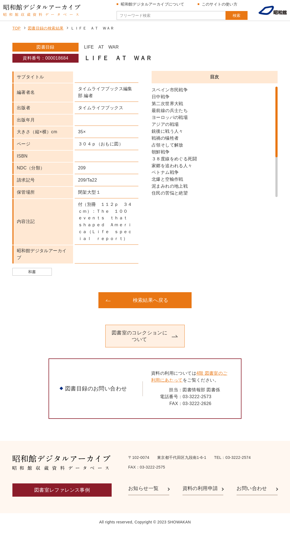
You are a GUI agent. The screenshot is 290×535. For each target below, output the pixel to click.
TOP (16, 32)
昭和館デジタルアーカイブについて (154, 6)
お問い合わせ (252, 492)
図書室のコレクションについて (139, 340)
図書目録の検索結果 (46, 32)
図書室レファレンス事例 (62, 494)
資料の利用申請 (200, 492)
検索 (229, 17)
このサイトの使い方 (221, 6)
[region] (215, 146)
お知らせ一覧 (143, 492)
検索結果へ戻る (150, 304)
